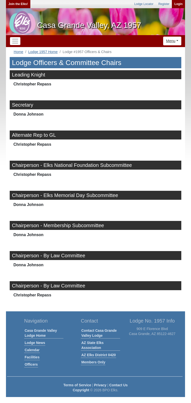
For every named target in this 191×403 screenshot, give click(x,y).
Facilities (32, 357)
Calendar (32, 350)
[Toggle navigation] (15, 41)
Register (164, 4)
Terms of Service (77, 385)
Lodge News (35, 343)
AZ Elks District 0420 (98, 355)
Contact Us (118, 385)
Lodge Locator (143, 4)
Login (178, 4)
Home (18, 52)
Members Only (93, 362)
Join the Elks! (18, 4)
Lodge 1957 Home (42, 52)
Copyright (81, 390)
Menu (171, 41)
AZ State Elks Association (92, 345)
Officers (31, 364)
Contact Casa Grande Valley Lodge (99, 333)
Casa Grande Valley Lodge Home (41, 333)
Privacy (100, 385)
